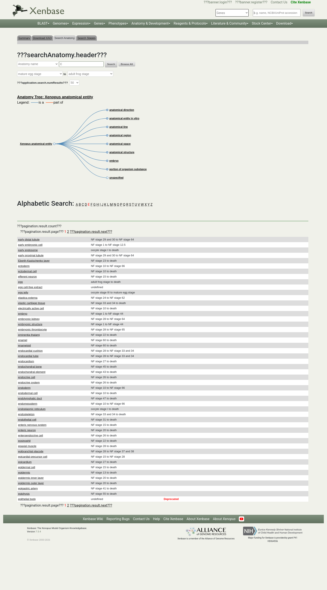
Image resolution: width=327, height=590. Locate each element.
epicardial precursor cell (32, 456)
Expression (80, 23)
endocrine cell (26, 377)
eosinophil (24, 440)
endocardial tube (28, 356)
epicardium (25, 462)
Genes (98, 23)
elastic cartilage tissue (31, 303)
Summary (24, 38)
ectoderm (24, 266)
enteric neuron (27, 430)
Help (156, 519)
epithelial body (27, 499)
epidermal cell (26, 467)
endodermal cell (28, 393)
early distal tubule (29, 239)
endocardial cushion (30, 350)
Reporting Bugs (117, 519)
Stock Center (261, 23)
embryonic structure (30, 324)
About (224, 519)
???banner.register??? (251, 2)
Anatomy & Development (149, 23)
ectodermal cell (27, 271)
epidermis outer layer (31, 483)
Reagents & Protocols (190, 23)
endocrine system (29, 382)
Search (308, 12)
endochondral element (32, 371)
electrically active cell (31, 308)
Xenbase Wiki (93, 519)
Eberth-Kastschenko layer (34, 260)
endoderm (24, 387)
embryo (22, 313)
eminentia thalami (29, 334)
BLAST (43, 23)
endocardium (26, 361)
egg (20, 281)
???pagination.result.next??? (91, 232)
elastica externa (28, 297)
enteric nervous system (32, 424)
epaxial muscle (27, 446)
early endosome (28, 250)
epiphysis (24, 493)
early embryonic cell (30, 244)
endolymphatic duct (30, 398)
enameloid (24, 345)
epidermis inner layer (31, 477)
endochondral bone (30, 366)
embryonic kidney (29, 319)
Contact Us (279, 2)
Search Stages (86, 38)
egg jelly (23, 292)
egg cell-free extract (30, 287)
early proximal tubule (31, 255)
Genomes (60, 23)
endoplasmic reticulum (32, 409)
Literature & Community (229, 23)
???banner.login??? (218, 2)
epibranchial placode (30, 451)
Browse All (127, 64)
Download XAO (42, 38)
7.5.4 (38, 531)
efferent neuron (27, 276)
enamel (22, 340)
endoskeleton (26, 414)
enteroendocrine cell (30, 435)
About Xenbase (197, 519)
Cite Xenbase (173, 519)
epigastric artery (28, 488)
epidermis (24, 472)
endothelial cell (27, 419)
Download (283, 23)
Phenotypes (117, 23)
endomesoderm (27, 403)
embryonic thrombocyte (32, 329)
